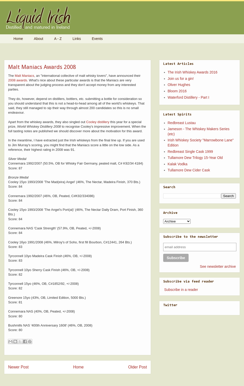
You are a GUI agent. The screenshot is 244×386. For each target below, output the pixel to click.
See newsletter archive (218, 266)
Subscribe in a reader (181, 290)
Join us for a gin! (181, 79)
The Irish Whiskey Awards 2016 (193, 72)
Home (18, 39)
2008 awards (17, 80)
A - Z (58, 39)
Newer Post (18, 367)
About (38, 39)
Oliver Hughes (179, 85)
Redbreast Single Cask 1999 (190, 152)
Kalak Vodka (178, 164)
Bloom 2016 (177, 91)
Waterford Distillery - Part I (188, 97)
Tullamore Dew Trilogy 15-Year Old (195, 158)
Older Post (137, 367)
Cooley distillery (97, 122)
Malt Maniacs (24, 76)
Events (97, 39)
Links (77, 39)
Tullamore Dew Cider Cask (189, 170)
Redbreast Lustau (182, 123)
